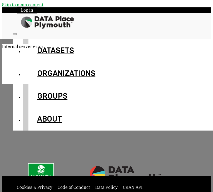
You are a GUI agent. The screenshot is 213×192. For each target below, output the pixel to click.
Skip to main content (22, 4)
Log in (27, 10)
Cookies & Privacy (35, 187)
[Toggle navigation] (15, 34)
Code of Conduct (74, 187)
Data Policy (107, 187)
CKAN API (132, 187)
